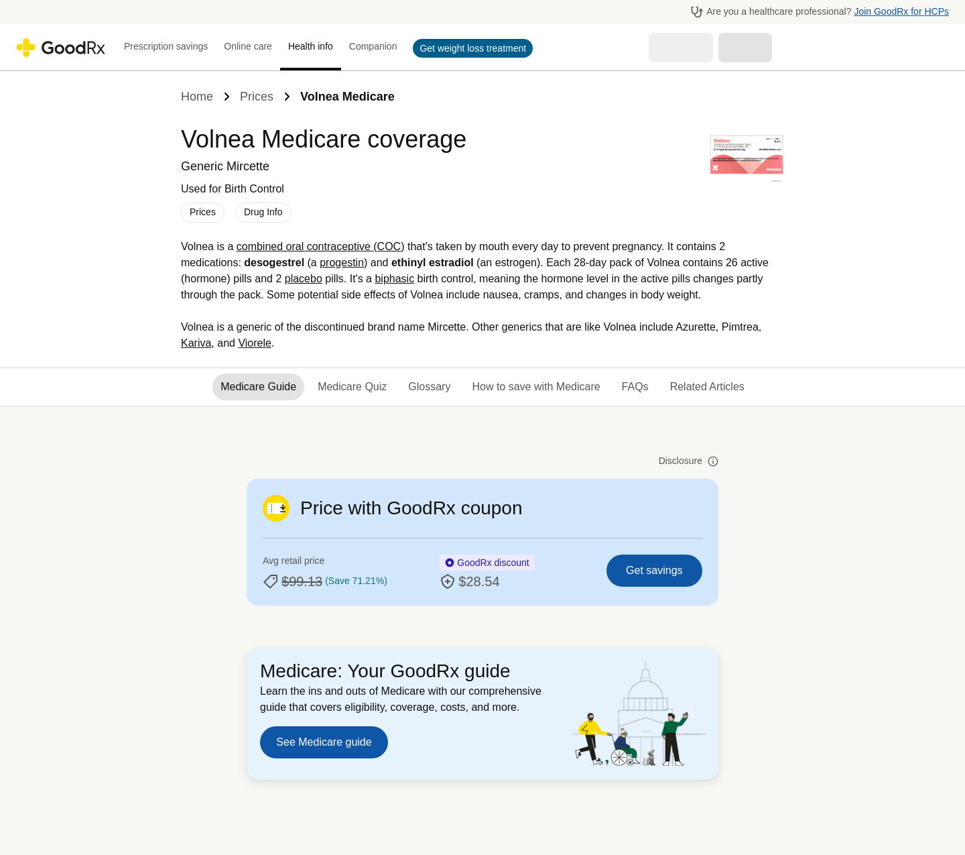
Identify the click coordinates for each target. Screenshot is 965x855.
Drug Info (263, 212)
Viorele (254, 343)
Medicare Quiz (352, 386)
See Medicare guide (323, 742)
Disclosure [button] (688, 461)
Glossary (429, 386)
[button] (469, 48)
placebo (303, 278)
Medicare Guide (258, 386)
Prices (256, 96)
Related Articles (707, 386)
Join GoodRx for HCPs (901, 11)
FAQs (635, 386)
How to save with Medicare (536, 386)
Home (197, 96)
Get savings (654, 570)
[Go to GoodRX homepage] (60, 48)
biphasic (394, 278)
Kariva (196, 343)
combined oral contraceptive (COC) (321, 246)
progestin (342, 262)
